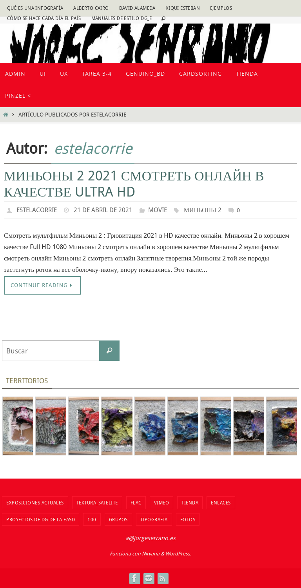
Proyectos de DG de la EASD (40, 519)
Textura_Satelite (97, 502)
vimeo (161, 502)
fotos (188, 519)
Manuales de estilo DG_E (121, 18)
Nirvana (151, 553)
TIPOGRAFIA (154, 519)
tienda (189, 502)
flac (136, 502)
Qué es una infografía (35, 8)
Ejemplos (221, 8)
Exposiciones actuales (35, 502)
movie (157, 210)
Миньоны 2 (202, 210)
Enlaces (221, 502)
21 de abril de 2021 (103, 210)
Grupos (118, 519)
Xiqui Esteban (183, 8)
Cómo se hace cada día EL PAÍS (44, 18)
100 (91, 519)
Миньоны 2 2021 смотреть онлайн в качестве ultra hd (134, 183)
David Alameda (137, 8)
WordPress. (178, 553)
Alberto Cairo (91, 8)
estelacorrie (93, 148)
